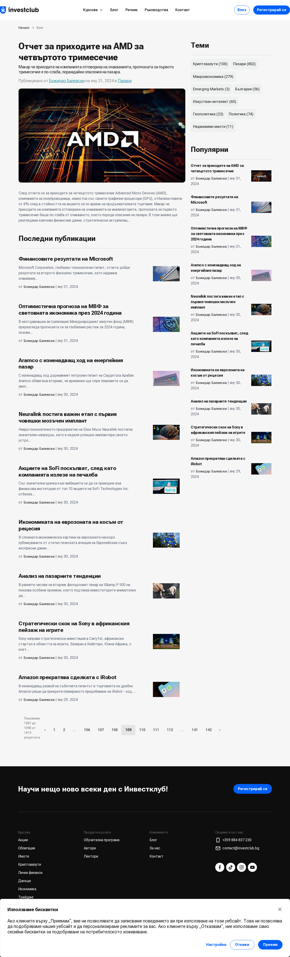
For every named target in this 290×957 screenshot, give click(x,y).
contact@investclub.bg (237, 848)
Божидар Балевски (67, 80)
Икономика (27, 889)
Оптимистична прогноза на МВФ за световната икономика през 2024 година (70, 309)
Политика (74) (241, 114)
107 (101, 730)
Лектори (91, 856)
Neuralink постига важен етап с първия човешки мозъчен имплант (68, 417)
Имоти (23, 856)
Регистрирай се (271, 10)
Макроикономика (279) (213, 76)
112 (170, 730)
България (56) (247, 89)
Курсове (93, 10)
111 (156, 730)
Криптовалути (29, 864)
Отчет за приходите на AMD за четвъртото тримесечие (82, 51)
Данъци (24, 881)
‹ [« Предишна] (45, 730)
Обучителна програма (101, 840)
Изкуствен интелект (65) (214, 101)
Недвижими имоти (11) (213, 126)
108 (114, 730)
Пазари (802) (244, 64)
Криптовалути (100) (210, 64)
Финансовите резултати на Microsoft (66, 259)
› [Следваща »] (219, 730)
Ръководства (156, 10)
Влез (241, 10)
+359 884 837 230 (233, 840)
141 (195, 730)
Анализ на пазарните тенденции (60, 576)
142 (208, 730)
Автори (90, 848)
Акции (23, 840)
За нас (155, 848)
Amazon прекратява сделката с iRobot (67, 677)
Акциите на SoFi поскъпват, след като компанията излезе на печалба (67, 471)
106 (87, 730)
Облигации (26, 848)
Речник (132, 10)
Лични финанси (30, 872)
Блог (114, 10)
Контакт (182, 10)
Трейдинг (26, 897)
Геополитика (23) (208, 114)
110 (142, 730)
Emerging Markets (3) (211, 89)
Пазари (125, 80)
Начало (24, 28)
